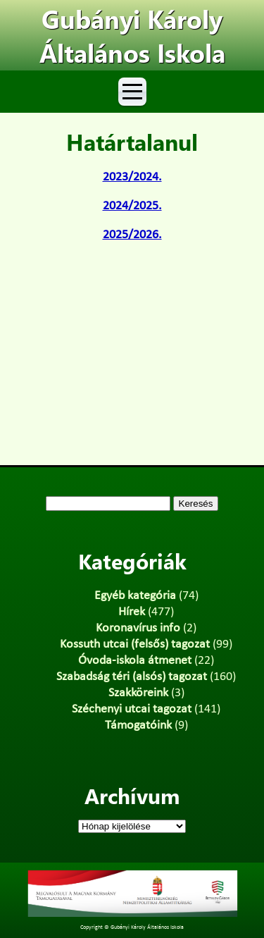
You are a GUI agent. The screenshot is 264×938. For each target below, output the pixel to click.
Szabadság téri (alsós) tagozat (131, 677)
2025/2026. (132, 235)
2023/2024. (132, 177)
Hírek (131, 612)
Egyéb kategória (135, 596)
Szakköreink (138, 693)
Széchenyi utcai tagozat (131, 709)
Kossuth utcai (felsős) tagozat (135, 644)
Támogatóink (138, 725)
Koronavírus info (138, 628)
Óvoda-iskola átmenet (134, 660)
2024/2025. (132, 206)
